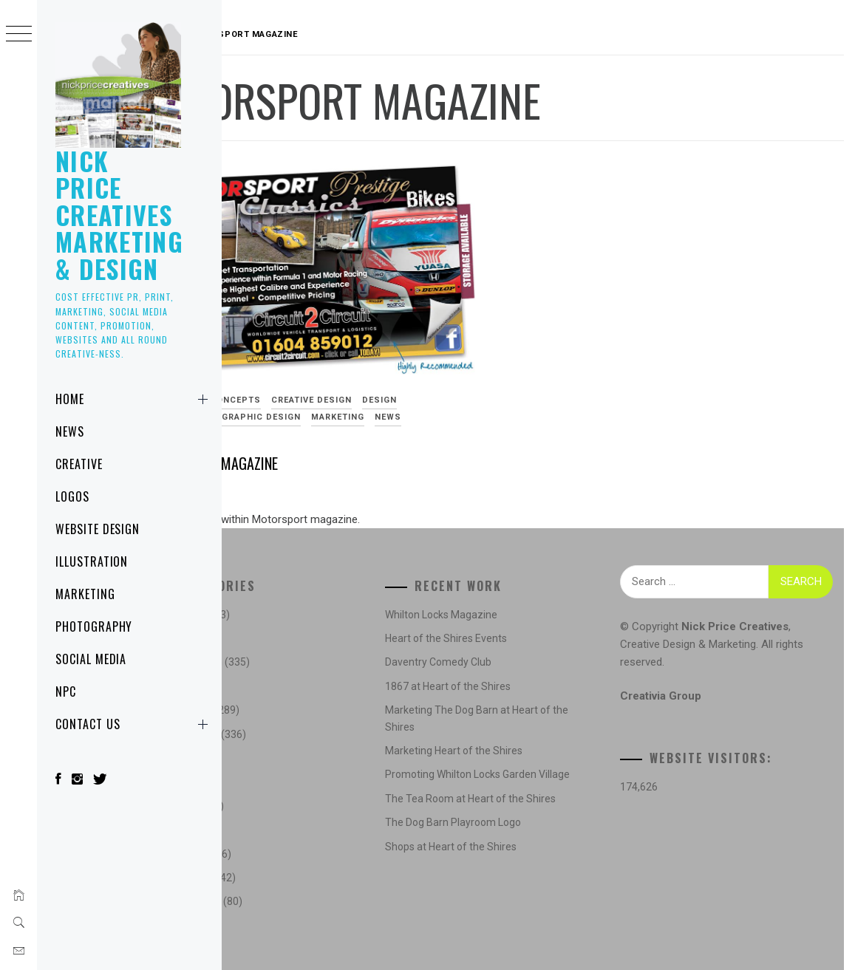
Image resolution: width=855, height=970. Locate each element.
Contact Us (134, 724)
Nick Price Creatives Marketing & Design (119, 214)
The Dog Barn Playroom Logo (516, 839)
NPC (65, 691)
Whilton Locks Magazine (504, 615)
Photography (94, 626)
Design (474, 371)
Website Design (97, 529)
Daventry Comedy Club (501, 662)
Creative (79, 464)
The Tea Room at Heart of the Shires (533, 815)
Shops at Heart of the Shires (513, 863)
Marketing (85, 594)
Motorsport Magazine (302, 434)
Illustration (92, 561)
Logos (72, 496)
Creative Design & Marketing (719, 644)
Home (134, 399)
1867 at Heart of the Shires (510, 686)
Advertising (263, 371)
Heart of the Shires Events (509, 638)
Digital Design (269, 387)
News (69, 431)
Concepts (329, 371)
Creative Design (406, 371)
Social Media (91, 659)
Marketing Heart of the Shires (516, 750)
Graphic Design (355, 387)
